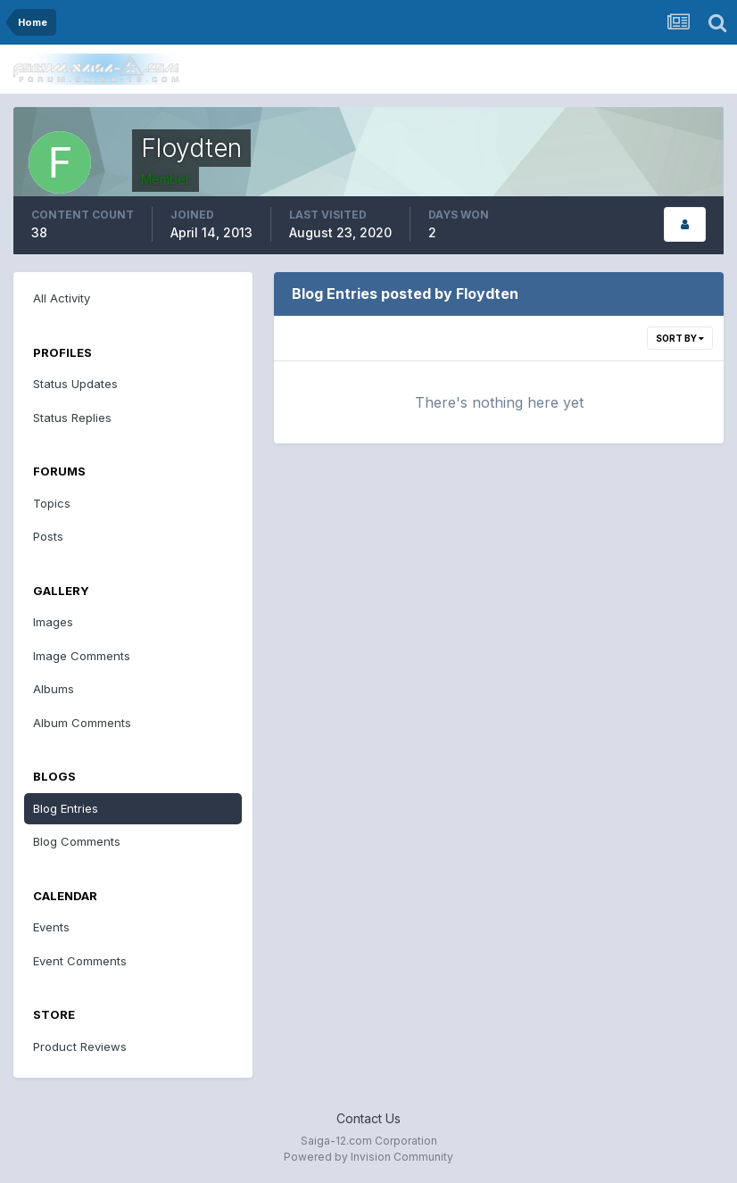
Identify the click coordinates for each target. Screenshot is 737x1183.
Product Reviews (80, 1046)
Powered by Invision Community (368, 1156)
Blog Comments (76, 841)
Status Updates (75, 383)
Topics (51, 503)
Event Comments (80, 961)
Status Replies (72, 417)
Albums (53, 689)
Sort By (680, 338)
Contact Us (368, 1118)
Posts (48, 536)
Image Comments (81, 656)
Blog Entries (65, 808)
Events (51, 927)
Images (53, 622)
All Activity (61, 298)
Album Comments (82, 723)
